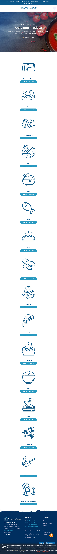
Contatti (45, 534)
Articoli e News (47, 532)
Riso (28, 388)
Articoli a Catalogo (28, 81)
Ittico (28, 219)
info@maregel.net (8, 530)
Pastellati (28, 304)
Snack (28, 417)
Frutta (28, 163)
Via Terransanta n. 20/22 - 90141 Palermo (17, 1)
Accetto (41, 543)
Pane (28, 248)
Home (22, 37)
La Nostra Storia (47, 523)
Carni (28, 107)
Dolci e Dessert (28, 135)
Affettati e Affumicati (28, 79)
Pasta (28, 276)
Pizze (28, 332)
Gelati (28, 191)
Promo (44, 528)
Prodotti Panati (28, 360)
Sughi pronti (28, 473)
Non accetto (50, 543)
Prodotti (45, 525)
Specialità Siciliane (28, 445)
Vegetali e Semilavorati (28, 501)
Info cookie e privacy (42, 552)
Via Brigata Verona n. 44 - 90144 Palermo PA (40, 1)
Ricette (45, 530)
